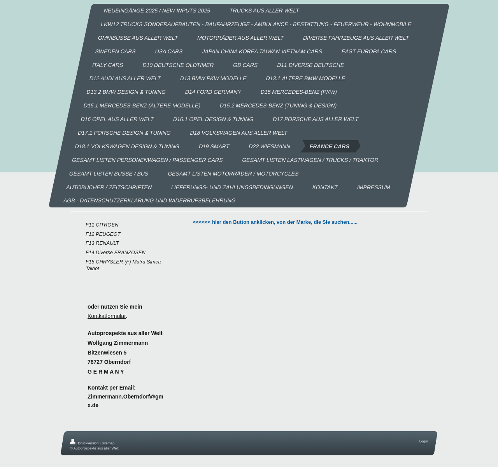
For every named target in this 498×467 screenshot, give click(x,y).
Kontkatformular (107, 316)
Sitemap (108, 443)
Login (423, 441)
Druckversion (85, 443)
